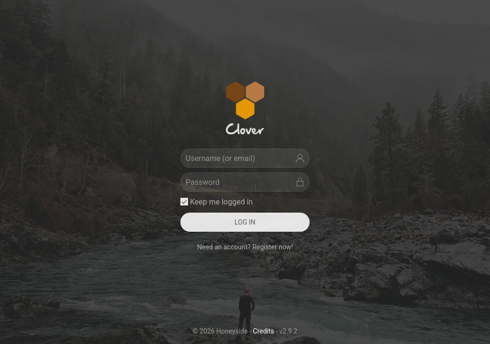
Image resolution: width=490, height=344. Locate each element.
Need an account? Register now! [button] (245, 247)
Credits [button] (263, 331)
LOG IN (245, 222)
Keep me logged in (216, 201)
